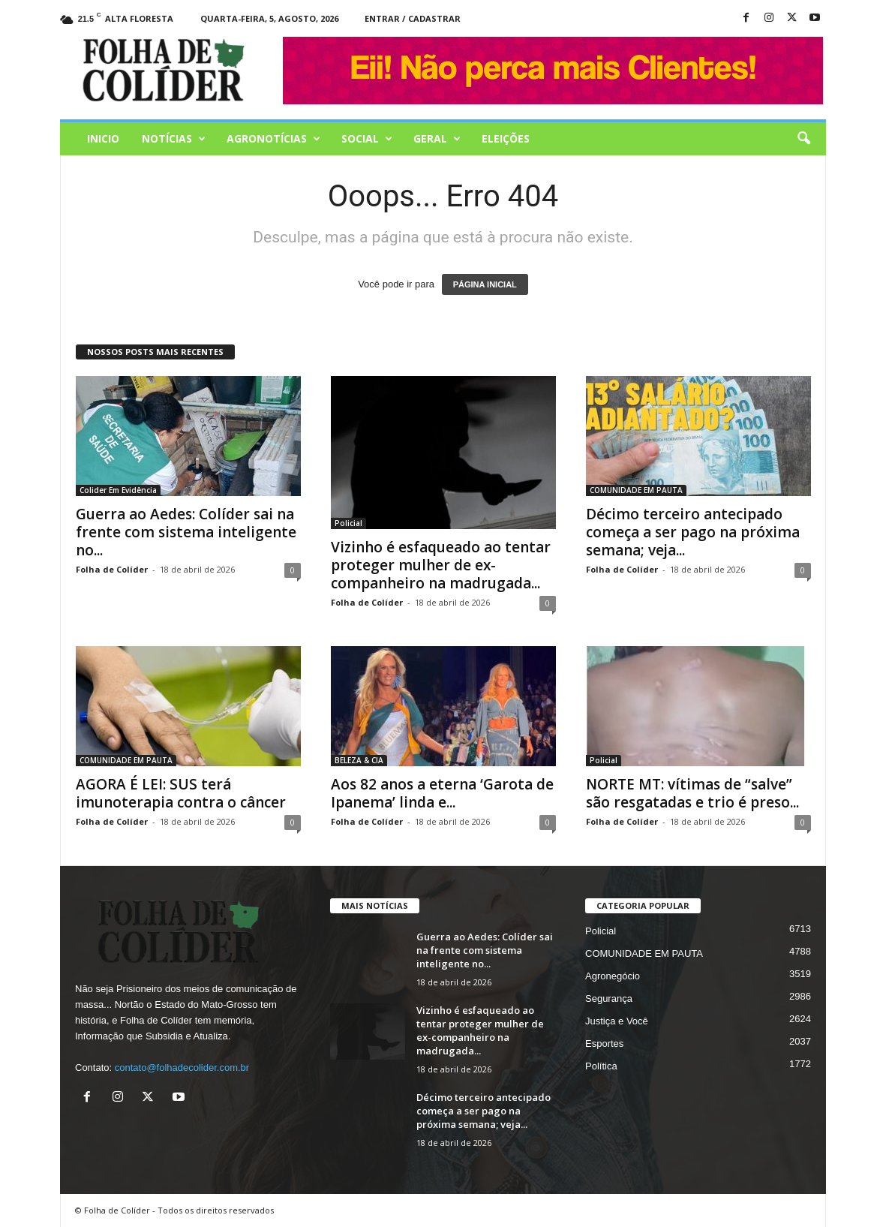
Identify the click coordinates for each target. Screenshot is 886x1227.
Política (601, 1066)
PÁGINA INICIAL (485, 284)
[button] (803, 138)
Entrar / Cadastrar (413, 18)
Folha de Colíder (112, 569)
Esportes (604, 1043)
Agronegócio (612, 976)
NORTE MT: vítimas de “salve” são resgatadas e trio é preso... (692, 793)
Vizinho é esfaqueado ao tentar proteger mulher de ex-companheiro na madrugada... (441, 565)
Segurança (608, 998)
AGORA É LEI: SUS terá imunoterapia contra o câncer (181, 793)
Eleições (506, 138)
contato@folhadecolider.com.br (182, 1067)
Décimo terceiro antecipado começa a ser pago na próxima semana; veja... (693, 532)
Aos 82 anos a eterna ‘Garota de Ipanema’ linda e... (442, 793)
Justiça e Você (616, 1021)
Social (366, 138)
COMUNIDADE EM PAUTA (636, 490)
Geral (437, 138)
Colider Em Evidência (118, 490)
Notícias (174, 138)
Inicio (103, 138)
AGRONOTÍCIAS (273, 138)
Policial (348, 523)
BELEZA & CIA (359, 760)
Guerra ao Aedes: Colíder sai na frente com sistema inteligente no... (186, 532)
